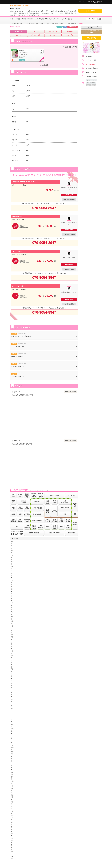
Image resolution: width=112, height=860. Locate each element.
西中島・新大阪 (50, 754)
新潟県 (25, 686)
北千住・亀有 (16, 558)
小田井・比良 (39, 721)
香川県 (19, 772)
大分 (35, 799)
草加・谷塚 (66, 654)
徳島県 (13, 772)
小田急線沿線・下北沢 (49, 549)
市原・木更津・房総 (58, 647)
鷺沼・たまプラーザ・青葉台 (41, 631)
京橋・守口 (27, 754)
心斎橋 (51, 751)
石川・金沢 (26, 683)
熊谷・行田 (16, 657)
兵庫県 (14, 757)
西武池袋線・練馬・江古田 (60, 552)
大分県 (40, 796)
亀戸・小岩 (43, 558)
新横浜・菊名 (72, 631)
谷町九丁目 (72, 751)
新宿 (48, 541)
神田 (27, 547)
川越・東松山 (42, 654)
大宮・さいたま (17, 654)
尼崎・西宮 (26, 759)
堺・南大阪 (72, 754)
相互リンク (54, 852)
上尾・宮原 (26, 657)
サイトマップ (78, 848)
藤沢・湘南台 (16, 634)
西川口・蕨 (58, 657)
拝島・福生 (56, 567)
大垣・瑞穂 (30, 741)
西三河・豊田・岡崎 (33, 726)
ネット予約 (90, 11)
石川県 (29, 681)
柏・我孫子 (65, 644)
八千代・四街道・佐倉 (32, 647)
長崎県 (34, 796)
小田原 (68, 637)
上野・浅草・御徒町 (44, 544)
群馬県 (18, 706)
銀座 (39, 547)
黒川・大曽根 (64, 718)
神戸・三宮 (16, 759)
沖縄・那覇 (71, 799)
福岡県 (14, 791)
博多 (14, 794)
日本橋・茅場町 (17, 547)
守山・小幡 (29, 721)
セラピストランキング (54, 19)
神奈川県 (15, 628)
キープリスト (93, 19)
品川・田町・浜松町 (49, 547)
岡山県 (31, 781)
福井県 (36, 681)
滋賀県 (29, 762)
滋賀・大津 (26, 764)
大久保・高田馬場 (58, 541)
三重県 (14, 734)
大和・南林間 (59, 637)
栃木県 (18, 696)
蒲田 (14, 549)
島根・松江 (36, 784)
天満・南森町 (29, 751)
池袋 (68, 541)
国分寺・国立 (28, 567)
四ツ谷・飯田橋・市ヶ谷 (54, 555)
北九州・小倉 (22, 794)
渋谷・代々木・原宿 (18, 541)
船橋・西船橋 (32, 644)
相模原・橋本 (16, 637)
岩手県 (36, 671)
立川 (37, 567)
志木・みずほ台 (54, 654)
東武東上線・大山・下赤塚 (20, 555)
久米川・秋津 (67, 567)
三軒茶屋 (36, 549)
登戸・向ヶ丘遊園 (59, 631)
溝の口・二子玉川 (51, 634)
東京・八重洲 (65, 544)
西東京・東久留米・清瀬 (20, 570)
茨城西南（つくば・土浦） (39, 703)
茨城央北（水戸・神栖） (20, 703)
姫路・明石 (36, 759)
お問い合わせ (35, 852)
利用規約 (62, 852)
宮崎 (52, 799)
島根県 (25, 781)
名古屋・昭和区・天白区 (41, 723)
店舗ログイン (82, 1)
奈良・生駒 (36, 764)
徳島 (14, 774)
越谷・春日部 (37, 657)
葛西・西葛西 (68, 558)
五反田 (61, 547)
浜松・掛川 (36, 731)
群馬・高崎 (16, 708)
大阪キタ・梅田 (17, 751)
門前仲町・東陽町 (55, 558)
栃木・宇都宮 (16, 698)
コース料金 (22, 185)
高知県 (31, 772)
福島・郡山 (52, 673)
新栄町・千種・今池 (40, 718)
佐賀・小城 (16, 799)
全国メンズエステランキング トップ (39, 848)
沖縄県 (67, 796)
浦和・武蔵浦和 (30, 654)
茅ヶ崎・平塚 (28, 634)
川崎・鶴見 (26, 631)
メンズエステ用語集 (57, 848)
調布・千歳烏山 (35, 570)
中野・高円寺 (16, 552)
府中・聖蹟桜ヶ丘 (49, 570)
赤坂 (28, 560)
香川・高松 (22, 774)
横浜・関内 (16, 631)
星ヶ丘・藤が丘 (17, 721)
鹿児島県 (60, 796)
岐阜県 (14, 739)
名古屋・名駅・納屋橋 (19, 718)
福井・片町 (36, 683)
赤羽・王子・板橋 (38, 555)
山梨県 (37, 686)
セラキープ (69, 848)
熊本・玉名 (44, 799)
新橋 (33, 547)
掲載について (45, 852)
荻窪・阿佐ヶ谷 (28, 552)
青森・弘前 (26, 673)
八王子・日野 (45, 567)
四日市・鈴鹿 (16, 736)
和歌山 (45, 764)
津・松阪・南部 (28, 736)
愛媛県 (25, 772)
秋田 (44, 673)
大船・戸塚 (39, 634)
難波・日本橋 (61, 751)
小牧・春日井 (56, 723)
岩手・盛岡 (36, 673)
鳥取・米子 (26, 784)
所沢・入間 (48, 657)
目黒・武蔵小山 (71, 547)
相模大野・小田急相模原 (31, 637)
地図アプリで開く (70, 392)
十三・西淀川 (38, 754)
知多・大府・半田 (18, 726)
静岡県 (14, 729)
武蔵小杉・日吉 (64, 634)
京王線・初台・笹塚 (43, 552)
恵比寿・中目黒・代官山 (35, 541)
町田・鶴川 (61, 570)
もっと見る (44, 65)
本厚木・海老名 (47, 637)
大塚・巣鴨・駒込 (18, 544)
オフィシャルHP (91, 60)
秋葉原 (56, 544)
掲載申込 (90, 1)
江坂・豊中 (62, 754)
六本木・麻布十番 (18, 560)
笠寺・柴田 (62, 721)
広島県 (13, 781)
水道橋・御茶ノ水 (70, 555)
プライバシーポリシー (73, 852)
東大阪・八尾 (16, 754)
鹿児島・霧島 (60, 799)
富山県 (23, 681)
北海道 (20, 666)
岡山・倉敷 (46, 784)
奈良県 (36, 762)
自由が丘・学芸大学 (24, 549)
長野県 (31, 686)
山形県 (54, 671)
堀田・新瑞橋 (16, 723)
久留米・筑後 (34, 794)
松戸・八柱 (44, 644)
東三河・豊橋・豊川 (48, 726)
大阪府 (14, 749)
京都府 (23, 762)
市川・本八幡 (54, 644)
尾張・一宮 (67, 723)
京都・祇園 (16, 764)
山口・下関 (56, 784)
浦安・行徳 (22, 644)
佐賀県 (28, 796)
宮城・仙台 (16, 673)
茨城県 (14, 701)
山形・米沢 (62, 673)
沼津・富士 (26, 731)
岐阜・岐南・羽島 (18, 741)
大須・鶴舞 (27, 723)
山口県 (38, 781)
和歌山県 (43, 762)
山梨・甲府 (36, 688)
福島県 (48, 671)
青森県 (29, 671)
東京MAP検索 (27, 19)
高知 (40, 774)
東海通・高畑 (51, 721)
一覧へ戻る (69, 19)
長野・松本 (26, 688)
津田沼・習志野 (17, 647)
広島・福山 (16, 784)
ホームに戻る (15, 19)
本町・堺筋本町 (41, 751)
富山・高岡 (16, 683)
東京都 (74, 575)
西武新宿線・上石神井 (66, 549)
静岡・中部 (16, 731)
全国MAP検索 (39, 19)
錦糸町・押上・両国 (30, 558)
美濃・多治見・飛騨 (43, 741)
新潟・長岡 (16, 688)
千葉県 (14, 641)
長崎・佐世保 (26, 799)
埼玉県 (14, 651)
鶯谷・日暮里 (31, 544)
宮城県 (23, 671)
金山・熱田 (53, 718)
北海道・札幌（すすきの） (20, 668)
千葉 (14, 644)
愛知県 (14, 716)
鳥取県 (19, 781)
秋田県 (42, 671)
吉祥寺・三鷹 (16, 567)
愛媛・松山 (32, 774)
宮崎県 (53, 796)
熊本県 (46, 796)
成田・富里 (46, 647)
